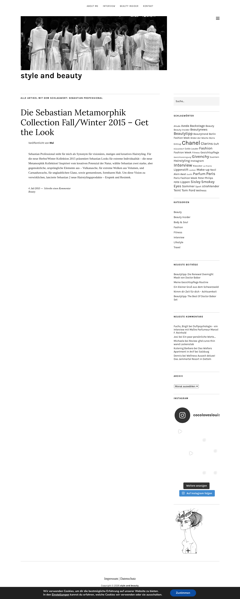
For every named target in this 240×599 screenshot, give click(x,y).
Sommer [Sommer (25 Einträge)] (188, 186)
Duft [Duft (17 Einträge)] (216, 143)
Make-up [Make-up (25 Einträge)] (203, 169)
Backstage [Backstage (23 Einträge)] (197, 126)
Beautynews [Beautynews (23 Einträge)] (198, 129)
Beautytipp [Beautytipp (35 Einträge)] (183, 133)
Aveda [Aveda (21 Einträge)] (185, 126)
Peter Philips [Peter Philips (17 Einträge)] (205, 178)
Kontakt (148, 6)
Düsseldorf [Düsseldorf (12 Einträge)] (179, 149)
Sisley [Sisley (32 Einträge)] (195, 182)
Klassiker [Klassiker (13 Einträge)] (197, 166)
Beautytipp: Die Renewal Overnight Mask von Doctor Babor (193, 276)
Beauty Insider (129, 6)
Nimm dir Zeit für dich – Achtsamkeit (195, 291)
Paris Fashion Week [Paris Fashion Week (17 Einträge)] (185, 178)
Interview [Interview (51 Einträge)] (183, 165)
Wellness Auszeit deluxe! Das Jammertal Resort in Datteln (194, 357)
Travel (177, 247)
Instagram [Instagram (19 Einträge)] (197, 161)
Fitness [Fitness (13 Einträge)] (196, 152)
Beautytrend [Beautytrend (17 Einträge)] (200, 134)
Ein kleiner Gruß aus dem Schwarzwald (196, 286)
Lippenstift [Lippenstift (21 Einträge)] (181, 169)
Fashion (178, 227)
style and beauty (51, 75)
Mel (52, 142)
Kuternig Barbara (183, 348)
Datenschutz (128, 578)
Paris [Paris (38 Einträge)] (210, 173)
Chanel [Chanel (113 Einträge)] (191, 143)
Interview (109, 6)
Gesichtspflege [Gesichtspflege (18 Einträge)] (209, 152)
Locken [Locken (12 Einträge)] (192, 170)
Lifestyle (178, 242)
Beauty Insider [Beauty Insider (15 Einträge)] (181, 129)
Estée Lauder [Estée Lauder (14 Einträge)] (191, 148)
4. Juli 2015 (34, 188)
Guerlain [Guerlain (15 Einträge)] (214, 157)
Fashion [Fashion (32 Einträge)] (205, 148)
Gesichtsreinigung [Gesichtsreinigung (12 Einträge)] (182, 157)
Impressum (111, 578)
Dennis (178, 355)
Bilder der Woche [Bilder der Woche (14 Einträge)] (199, 138)
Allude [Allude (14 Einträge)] (177, 126)
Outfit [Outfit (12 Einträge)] (189, 174)
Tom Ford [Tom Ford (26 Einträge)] (188, 190)
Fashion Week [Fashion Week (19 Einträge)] (182, 152)
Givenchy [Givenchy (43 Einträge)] (200, 156)
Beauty (32, 191)
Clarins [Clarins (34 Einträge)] (207, 143)
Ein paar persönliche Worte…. (199, 336)
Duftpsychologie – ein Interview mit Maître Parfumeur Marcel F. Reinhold (196, 329)
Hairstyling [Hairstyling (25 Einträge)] (182, 161)
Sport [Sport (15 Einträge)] (198, 186)
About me (92, 6)
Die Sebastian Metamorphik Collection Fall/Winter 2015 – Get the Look (85, 122)
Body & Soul (181, 222)
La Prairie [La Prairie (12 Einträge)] (207, 166)
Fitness (178, 232)
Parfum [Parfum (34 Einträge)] (199, 173)
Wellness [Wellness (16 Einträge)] (201, 190)
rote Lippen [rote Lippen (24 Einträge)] (182, 182)
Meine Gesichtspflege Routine (191, 282)
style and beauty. (129, 585)
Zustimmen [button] (183, 593)
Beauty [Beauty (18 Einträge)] (210, 126)
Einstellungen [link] (60, 594)
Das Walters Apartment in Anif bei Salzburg (193, 350)
